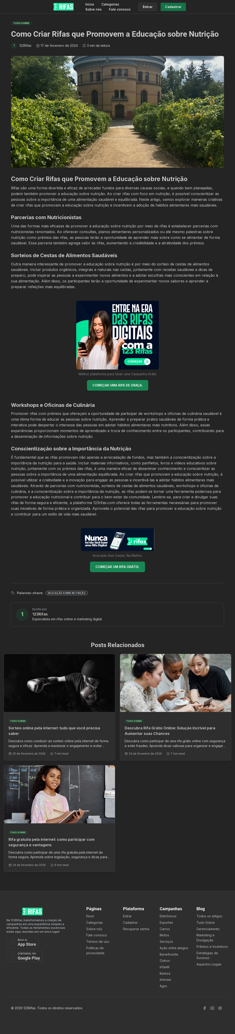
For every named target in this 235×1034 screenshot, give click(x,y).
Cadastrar (130, 922)
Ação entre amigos (174, 948)
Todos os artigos (209, 916)
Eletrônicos (168, 916)
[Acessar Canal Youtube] (212, 1008)
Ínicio (90, 916)
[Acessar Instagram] (220, 1008)
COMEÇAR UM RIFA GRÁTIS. (117, 567)
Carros (165, 929)
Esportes (166, 922)
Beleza (165, 973)
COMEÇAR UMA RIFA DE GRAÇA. (117, 385)
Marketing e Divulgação (205, 937)
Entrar (127, 916)
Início (89, 4)
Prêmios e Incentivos (212, 947)
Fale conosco (120, 9)
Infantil (164, 967)
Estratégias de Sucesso (207, 955)
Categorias (110, 4)
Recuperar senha (136, 929)
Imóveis (165, 980)
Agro (163, 986)
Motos (164, 935)
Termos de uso (97, 941)
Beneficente (169, 954)
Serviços (166, 941)
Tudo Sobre (205, 922)
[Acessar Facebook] (204, 1008)
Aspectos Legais (208, 964)
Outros (165, 960)
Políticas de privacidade (95, 950)
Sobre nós (93, 9)
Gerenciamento (208, 929)
